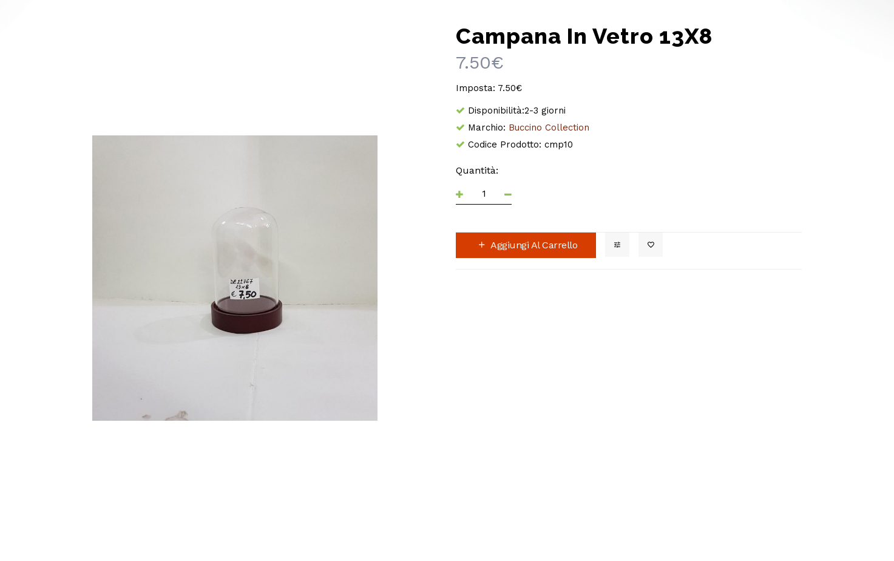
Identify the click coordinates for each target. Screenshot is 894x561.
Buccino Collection (549, 127)
